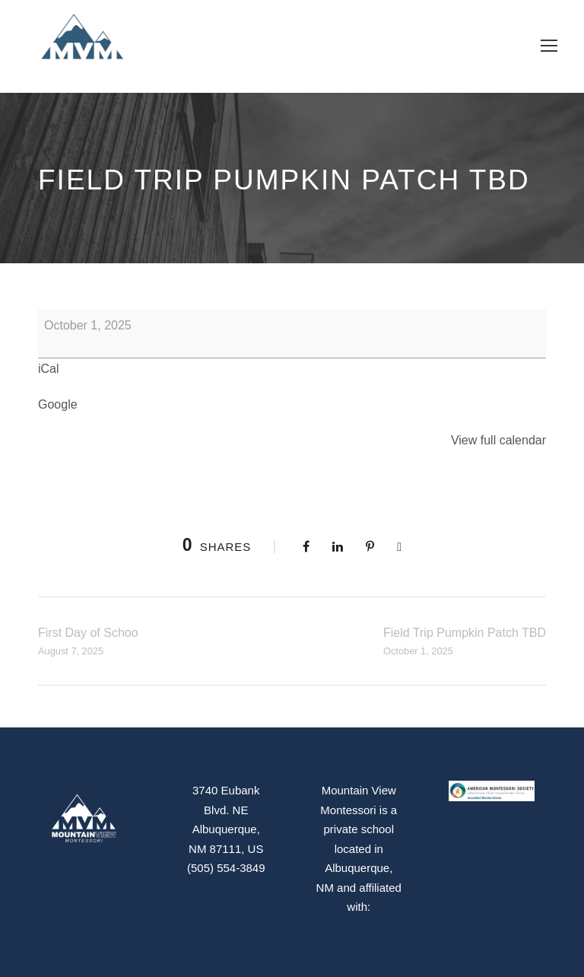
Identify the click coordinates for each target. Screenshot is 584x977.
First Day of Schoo (88, 643)
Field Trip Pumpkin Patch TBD (464, 643)
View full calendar (498, 440)
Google (58, 404)
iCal (48, 368)
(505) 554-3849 (226, 867)
